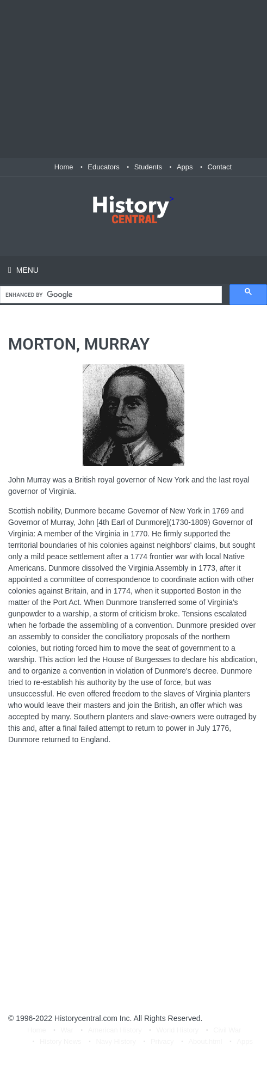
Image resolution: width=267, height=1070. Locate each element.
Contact (219, 167)
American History (115, 1030)
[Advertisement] (133, 79)
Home (63, 167)
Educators (104, 167)
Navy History (116, 1041)
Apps (185, 167)
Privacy (162, 1041)
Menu (26, 270)
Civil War (227, 1030)
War (67, 1030)
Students (148, 167)
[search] (109, 295)
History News (61, 1041)
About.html (205, 1041)
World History (178, 1030)
